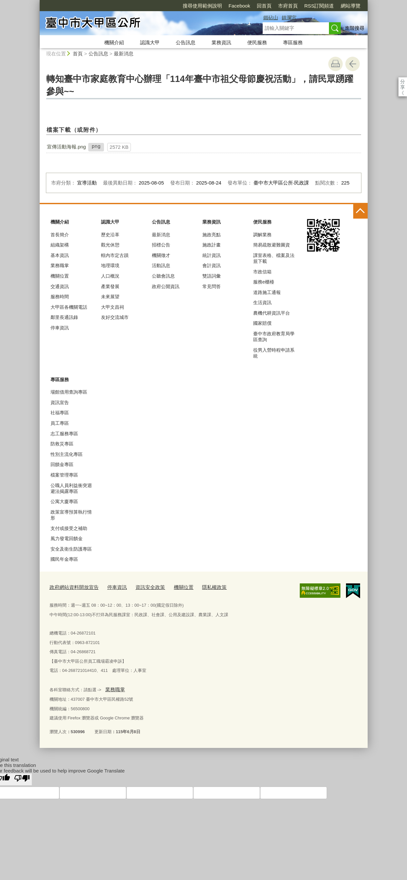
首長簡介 (60, 234)
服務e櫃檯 (263, 281)
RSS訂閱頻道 (281, 6)
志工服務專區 (64, 433)
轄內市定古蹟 (115, 255)
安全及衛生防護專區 (71, 549)
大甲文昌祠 (112, 307)
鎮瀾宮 (289, 17)
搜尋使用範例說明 (164, 6)
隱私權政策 (197, 586)
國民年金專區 (64, 559)
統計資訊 (211, 255)
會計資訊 (211, 265)
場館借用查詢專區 (69, 392)
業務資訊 (221, 42)
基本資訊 (60, 255)
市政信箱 (262, 271)
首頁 (78, 53)
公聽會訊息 (163, 276)
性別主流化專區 (67, 454)
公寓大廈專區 (64, 501)
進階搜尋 (354, 28)
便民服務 (257, 42)
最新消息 (123, 53)
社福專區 (60, 412)
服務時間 (60, 296)
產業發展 (110, 286)
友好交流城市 (115, 317)
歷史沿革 (110, 234)
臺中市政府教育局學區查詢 (274, 336)
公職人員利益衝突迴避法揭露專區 (71, 488)
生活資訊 (262, 302)
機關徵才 (161, 255)
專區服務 (293, 42)
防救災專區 (62, 443)
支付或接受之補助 (69, 528)
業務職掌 (60, 265)
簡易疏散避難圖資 (271, 244)
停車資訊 (60, 327)
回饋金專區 (62, 464)
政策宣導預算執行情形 (71, 514)
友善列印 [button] (335, 64)
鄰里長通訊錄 (64, 317)
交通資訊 (60, 286)
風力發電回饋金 (67, 538)
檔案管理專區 (64, 475)
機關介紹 (114, 42)
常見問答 (211, 286)
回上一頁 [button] (352, 64)
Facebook (202, 6)
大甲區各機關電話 (69, 307)
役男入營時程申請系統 (274, 353)
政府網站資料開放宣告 (71, 586)
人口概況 (110, 276)
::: (37, 3)
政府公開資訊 (165, 286)
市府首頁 (250, 6)
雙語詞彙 (211, 276)
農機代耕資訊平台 (271, 313)
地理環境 (110, 265)
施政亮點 (211, 234)
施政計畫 (211, 244)
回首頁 (226, 6)
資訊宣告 (60, 402)
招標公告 (161, 244)
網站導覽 (313, 6)
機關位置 (60, 276)
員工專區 (60, 423)
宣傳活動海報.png (66, 146)
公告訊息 (185, 42)
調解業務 (262, 234)
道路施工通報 (267, 292)
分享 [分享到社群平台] (402, 81)
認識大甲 (150, 42)
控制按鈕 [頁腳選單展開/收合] (360, 211)
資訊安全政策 (139, 586)
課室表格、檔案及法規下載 (274, 258)
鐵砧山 (270, 17)
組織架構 (60, 244)
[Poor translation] (22, 776)
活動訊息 (161, 265)
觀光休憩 (110, 244)
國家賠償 (262, 323)
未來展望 (110, 296)
